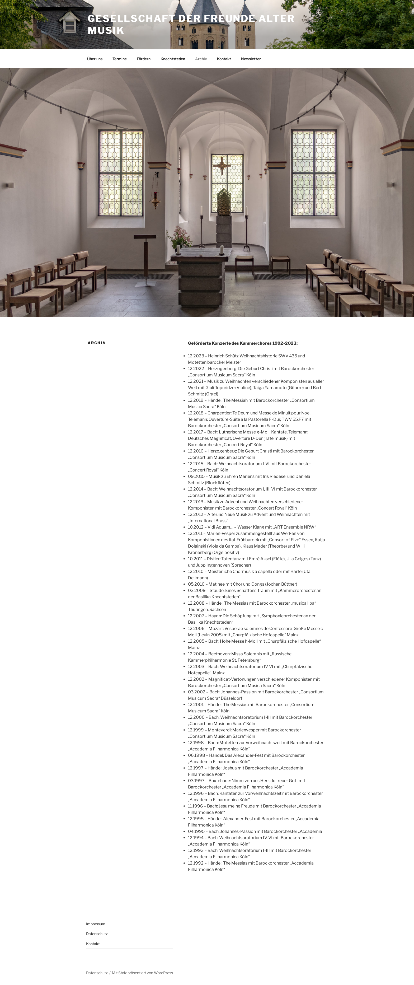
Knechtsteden (173, 59)
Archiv (201, 59)
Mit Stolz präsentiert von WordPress (142, 972)
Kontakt (224, 59)
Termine (119, 59)
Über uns (94, 59)
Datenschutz (97, 933)
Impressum (95, 924)
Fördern (143, 59)
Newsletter (251, 59)
